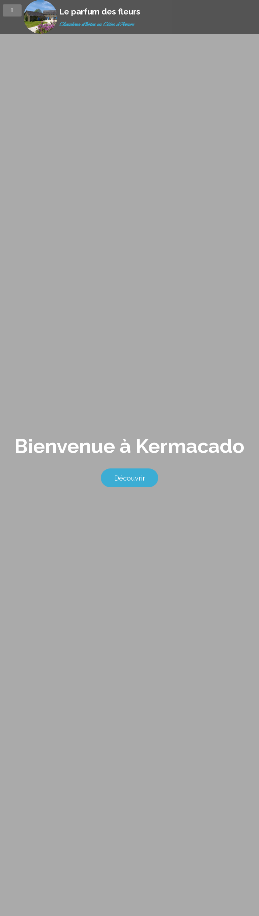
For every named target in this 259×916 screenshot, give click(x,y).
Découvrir (129, 478)
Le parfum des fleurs (99, 12)
